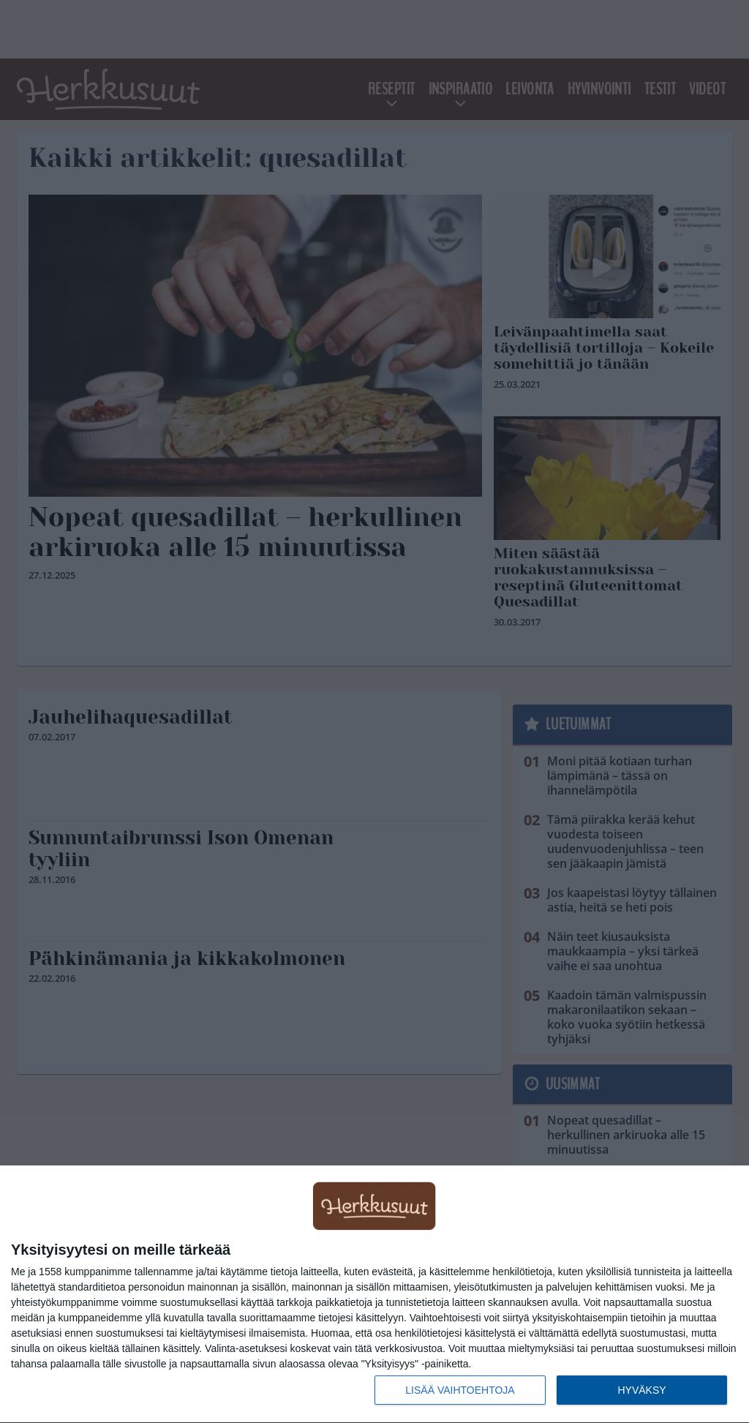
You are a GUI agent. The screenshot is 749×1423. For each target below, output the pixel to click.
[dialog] (374, 1294)
